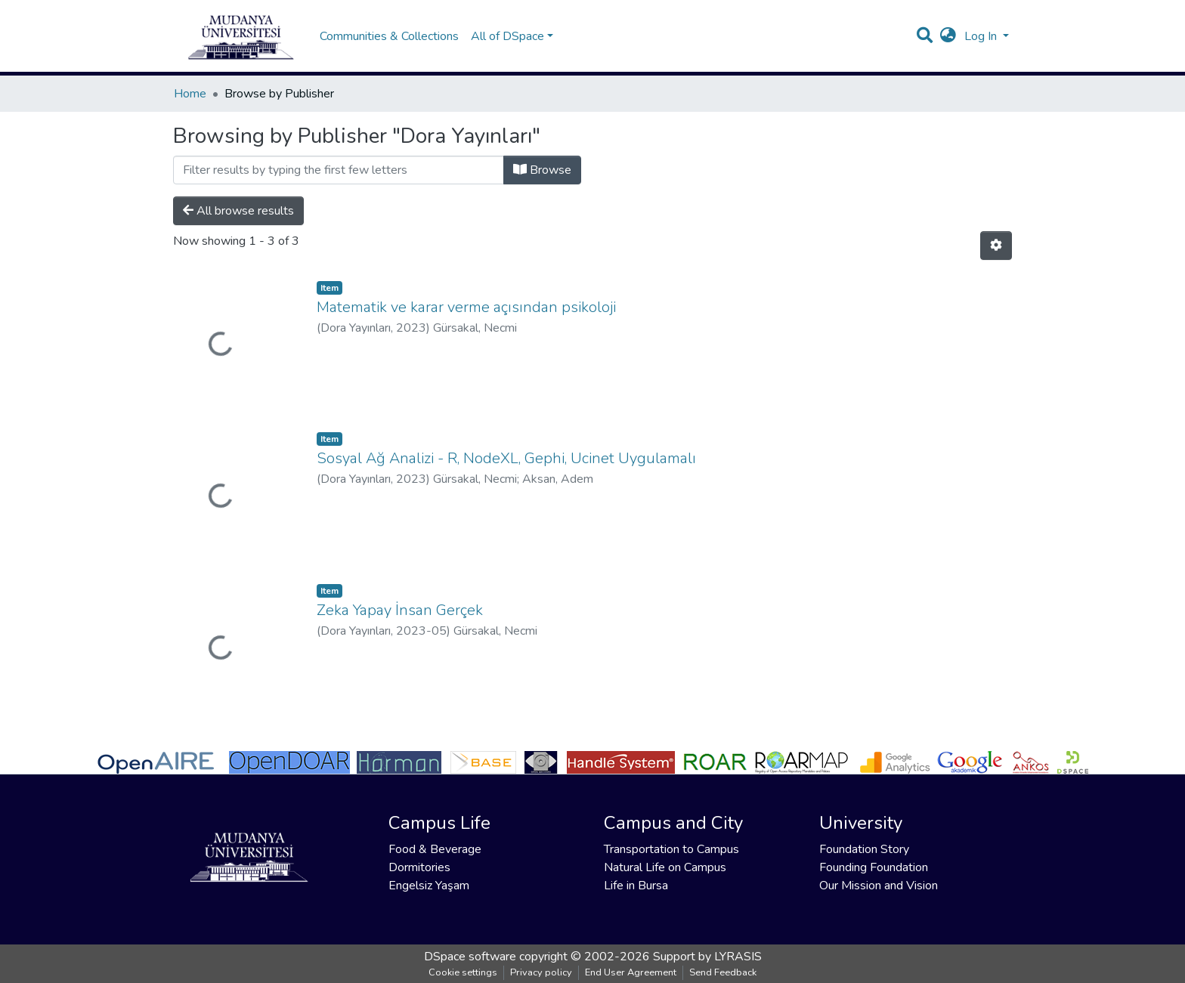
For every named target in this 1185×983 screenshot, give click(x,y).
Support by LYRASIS (707, 956)
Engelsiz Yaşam (428, 885)
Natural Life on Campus (665, 867)
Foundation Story (864, 849)
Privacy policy (541, 972)
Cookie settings (463, 972)
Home (190, 93)
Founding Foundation (873, 867)
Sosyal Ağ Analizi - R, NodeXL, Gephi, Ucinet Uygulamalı (506, 458)
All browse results (238, 210)
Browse (542, 170)
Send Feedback (722, 972)
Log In (982, 36)
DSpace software (470, 956)
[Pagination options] (996, 245)
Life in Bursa (636, 885)
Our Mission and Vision (878, 885)
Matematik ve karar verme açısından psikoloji (466, 307)
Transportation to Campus (671, 849)
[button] (948, 36)
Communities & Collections (389, 36)
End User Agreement (630, 972)
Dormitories (419, 867)
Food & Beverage (434, 849)
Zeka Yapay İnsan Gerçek (400, 610)
